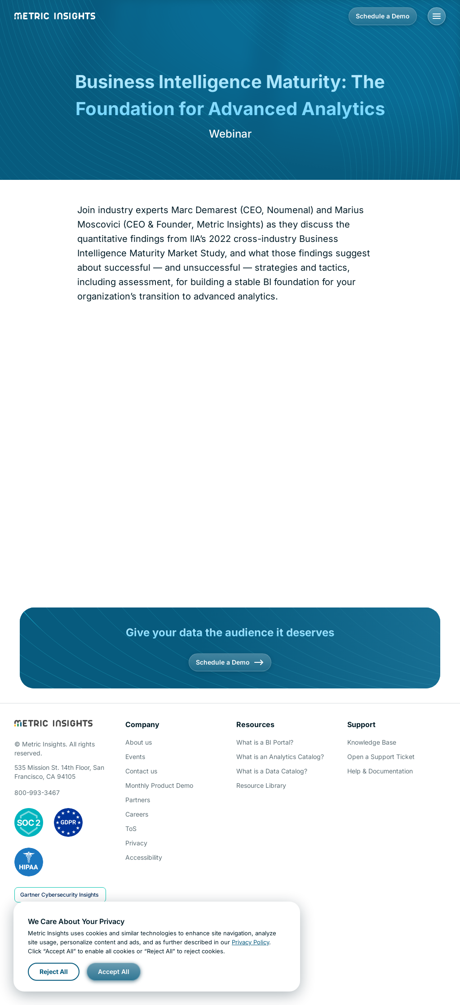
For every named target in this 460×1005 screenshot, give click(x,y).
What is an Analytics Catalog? (280, 756)
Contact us (141, 771)
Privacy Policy (250, 942)
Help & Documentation (380, 771)
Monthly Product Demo (159, 785)
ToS (131, 828)
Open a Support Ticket (381, 756)
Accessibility (143, 857)
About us (138, 742)
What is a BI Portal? (264, 742)
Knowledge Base (371, 742)
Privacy (136, 843)
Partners (137, 800)
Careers (136, 814)
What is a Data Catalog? (271, 771)
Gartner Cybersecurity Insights (59, 894)
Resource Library (261, 785)
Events (135, 756)
